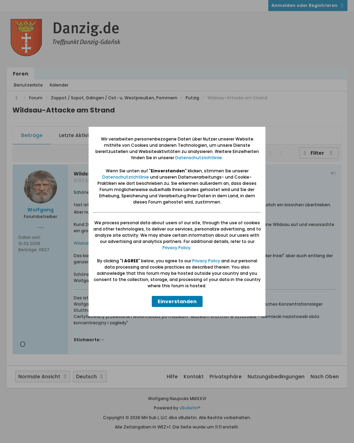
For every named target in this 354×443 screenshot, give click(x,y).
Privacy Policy (176, 248)
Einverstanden (177, 301)
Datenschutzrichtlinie (198, 158)
